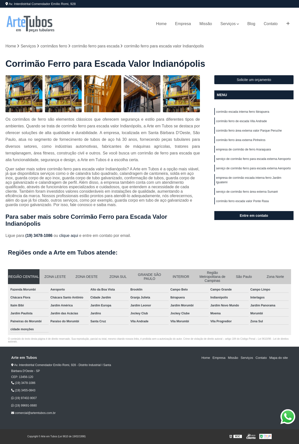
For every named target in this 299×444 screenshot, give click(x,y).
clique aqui (68, 235)
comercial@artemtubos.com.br (33, 413)
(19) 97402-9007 (24, 398)
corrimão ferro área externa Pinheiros (240, 140)
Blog (251, 24)
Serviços (228, 24)
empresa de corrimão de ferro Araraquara (243, 149)
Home (161, 24)
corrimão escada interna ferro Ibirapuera (242, 111)
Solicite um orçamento (254, 80)
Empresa (183, 24)
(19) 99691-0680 (24, 405)
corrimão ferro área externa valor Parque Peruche (249, 130)
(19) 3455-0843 (23, 390)
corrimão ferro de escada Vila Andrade (241, 121)
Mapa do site (278, 358)
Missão (205, 24)
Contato (271, 24)
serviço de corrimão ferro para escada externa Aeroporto (253, 159)
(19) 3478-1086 (39, 235)
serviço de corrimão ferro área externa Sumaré (247, 191)
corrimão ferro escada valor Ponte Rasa (242, 201)
